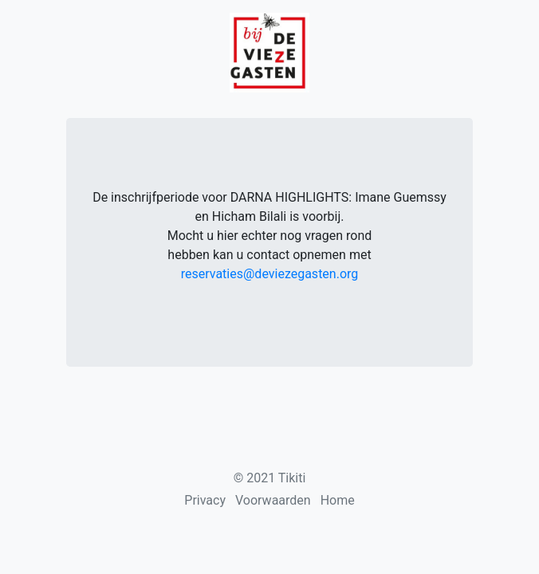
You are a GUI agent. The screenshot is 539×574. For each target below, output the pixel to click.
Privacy (205, 500)
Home (338, 500)
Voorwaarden (273, 500)
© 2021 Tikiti (270, 478)
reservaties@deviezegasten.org (270, 273)
